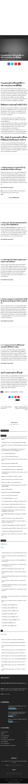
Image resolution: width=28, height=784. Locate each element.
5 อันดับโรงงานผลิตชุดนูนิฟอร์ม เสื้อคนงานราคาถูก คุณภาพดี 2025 (20, 408)
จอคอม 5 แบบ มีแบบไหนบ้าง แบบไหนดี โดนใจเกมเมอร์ (12, 479)
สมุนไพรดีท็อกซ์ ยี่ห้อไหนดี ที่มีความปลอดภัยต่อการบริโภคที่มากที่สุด (13, 514)
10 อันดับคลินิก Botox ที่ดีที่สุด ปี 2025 (9, 625)
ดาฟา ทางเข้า (3, 634)
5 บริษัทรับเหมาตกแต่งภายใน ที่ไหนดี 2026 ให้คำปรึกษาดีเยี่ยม (13, 442)
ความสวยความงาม (4, 732)
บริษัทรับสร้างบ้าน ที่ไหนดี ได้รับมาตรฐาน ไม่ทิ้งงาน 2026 (12, 568)
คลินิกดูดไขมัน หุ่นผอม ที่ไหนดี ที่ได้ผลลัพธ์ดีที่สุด (10, 492)
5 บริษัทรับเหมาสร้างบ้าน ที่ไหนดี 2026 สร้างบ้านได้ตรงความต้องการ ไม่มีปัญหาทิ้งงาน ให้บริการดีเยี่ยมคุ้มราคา (13, 450)
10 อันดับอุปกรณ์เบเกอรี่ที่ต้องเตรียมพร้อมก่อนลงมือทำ (12, 531)
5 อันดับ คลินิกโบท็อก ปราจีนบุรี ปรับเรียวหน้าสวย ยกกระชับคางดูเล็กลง (14, 460)
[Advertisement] (14, 20)
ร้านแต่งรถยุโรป (6, 391)
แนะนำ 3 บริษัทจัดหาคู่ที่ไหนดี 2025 (8, 453)
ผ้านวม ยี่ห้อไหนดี (4, 737)
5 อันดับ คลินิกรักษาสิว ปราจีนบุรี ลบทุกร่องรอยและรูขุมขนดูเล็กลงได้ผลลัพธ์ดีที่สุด (14, 486)
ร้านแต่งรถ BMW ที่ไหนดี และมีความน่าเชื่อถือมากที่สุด (12, 469)
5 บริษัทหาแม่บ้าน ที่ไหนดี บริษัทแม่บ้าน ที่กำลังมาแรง (11, 466)
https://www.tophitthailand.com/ (14, 424)
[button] (26, 37)
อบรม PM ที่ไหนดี (4, 741)
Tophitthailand (5, 59)
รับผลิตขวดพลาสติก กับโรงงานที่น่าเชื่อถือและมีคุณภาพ (12, 518)
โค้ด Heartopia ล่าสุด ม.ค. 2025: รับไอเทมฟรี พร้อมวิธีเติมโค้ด (13, 658)
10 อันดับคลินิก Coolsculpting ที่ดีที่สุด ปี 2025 (10, 619)
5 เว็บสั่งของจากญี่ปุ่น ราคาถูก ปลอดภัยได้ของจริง (11, 482)
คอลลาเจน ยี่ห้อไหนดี (5, 735)
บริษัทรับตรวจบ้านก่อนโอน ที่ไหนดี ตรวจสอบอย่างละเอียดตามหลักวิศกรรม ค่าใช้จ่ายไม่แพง (13, 521)
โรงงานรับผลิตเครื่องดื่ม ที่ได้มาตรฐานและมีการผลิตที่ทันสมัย (13, 507)
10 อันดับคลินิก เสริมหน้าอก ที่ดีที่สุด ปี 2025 (10, 610)
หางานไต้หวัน (11, 721)
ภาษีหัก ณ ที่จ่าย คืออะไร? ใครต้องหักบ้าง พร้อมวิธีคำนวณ (12, 639)
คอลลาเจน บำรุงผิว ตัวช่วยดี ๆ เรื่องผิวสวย (9, 495)
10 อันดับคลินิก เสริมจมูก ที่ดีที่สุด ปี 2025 (9, 607)
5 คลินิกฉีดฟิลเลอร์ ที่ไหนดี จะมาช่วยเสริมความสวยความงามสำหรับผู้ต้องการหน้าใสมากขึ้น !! (13, 510)
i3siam (2, 547)
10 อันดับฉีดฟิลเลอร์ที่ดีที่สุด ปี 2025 (8, 622)
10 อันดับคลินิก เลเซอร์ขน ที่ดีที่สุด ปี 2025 (9, 616)
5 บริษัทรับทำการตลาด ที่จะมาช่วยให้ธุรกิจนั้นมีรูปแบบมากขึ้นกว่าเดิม (14, 446)
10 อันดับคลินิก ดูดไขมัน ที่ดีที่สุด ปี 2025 (9, 604)
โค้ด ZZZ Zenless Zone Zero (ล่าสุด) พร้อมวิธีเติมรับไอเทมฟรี (13, 655)
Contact (21, 779)
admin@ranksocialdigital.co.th (16, 765)
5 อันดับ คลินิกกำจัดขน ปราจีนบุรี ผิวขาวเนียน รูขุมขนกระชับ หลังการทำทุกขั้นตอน (14, 473)
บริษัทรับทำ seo (4, 544)
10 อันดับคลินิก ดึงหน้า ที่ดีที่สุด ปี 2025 (9, 613)
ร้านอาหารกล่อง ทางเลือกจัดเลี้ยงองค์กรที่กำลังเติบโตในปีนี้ (13, 642)
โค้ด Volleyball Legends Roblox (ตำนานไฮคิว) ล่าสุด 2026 (13, 661)
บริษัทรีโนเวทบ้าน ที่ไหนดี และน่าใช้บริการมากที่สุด (11, 476)
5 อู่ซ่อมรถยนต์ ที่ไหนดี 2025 (6, 489)
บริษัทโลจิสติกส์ (11, 716)
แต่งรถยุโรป (21, 391)
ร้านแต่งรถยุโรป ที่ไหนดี (4, 53)
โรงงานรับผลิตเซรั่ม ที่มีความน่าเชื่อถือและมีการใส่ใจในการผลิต (14, 501)
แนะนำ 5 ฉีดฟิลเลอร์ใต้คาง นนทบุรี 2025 (6, 407)
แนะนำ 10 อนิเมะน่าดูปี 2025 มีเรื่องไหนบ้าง (10, 456)
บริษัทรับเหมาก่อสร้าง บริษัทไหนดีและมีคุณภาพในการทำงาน (13, 504)
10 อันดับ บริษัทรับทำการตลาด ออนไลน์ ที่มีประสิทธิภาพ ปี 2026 (14, 552)
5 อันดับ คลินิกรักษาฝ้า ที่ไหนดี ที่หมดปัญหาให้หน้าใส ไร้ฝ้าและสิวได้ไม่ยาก (14, 439)
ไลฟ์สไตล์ (3, 733)
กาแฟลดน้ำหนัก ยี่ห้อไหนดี (12, 708)
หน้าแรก (6, 779)
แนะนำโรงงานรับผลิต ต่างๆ (14, 779)
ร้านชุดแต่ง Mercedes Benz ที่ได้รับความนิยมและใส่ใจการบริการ (14, 528)
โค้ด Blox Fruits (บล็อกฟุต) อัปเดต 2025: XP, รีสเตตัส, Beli (13, 652)
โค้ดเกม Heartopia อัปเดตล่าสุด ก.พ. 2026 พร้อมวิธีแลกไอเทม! (13, 649)
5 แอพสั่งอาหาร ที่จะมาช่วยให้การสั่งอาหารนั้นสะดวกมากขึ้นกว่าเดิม (14, 534)
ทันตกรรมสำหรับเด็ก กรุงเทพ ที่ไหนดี (8, 745)
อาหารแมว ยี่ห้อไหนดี (5, 743)
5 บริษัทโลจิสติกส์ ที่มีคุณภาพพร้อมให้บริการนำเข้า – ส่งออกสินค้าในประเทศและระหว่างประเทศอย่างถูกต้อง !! (17, 713)
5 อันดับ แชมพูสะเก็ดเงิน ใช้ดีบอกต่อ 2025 (9, 463)
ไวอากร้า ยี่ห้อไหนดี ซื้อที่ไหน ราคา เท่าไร (9, 498)
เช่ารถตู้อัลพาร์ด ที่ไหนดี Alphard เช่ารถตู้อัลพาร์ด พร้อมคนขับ (13, 525)
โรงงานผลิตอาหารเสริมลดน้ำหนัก (7, 739)
